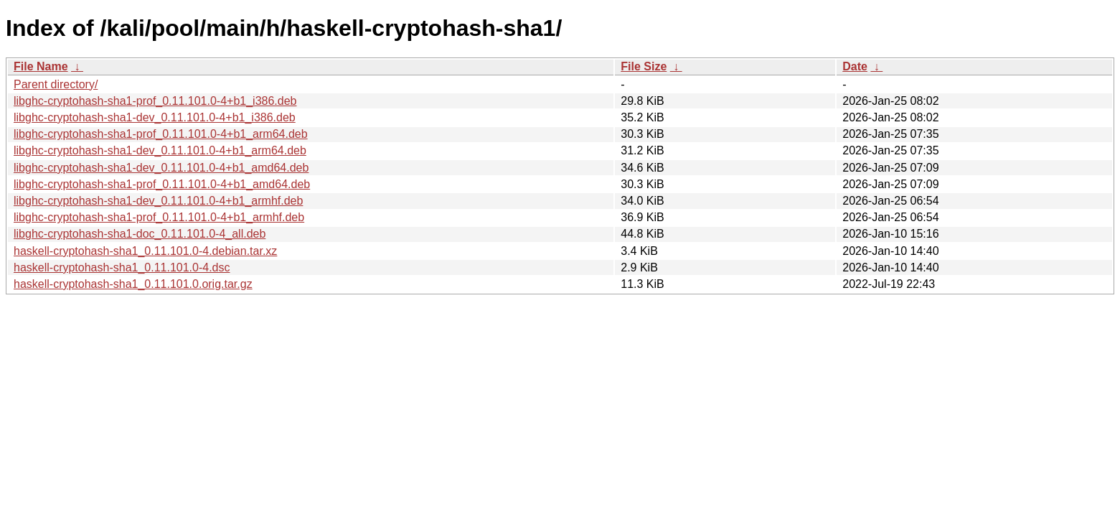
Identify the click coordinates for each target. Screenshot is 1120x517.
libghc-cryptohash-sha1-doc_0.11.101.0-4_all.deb (139, 234)
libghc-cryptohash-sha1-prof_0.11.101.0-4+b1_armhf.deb (159, 217)
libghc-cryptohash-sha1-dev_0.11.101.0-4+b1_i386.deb (155, 117)
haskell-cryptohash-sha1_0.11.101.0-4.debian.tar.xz (145, 251)
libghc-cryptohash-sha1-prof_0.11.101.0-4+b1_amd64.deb (162, 184)
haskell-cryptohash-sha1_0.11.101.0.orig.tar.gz (133, 284)
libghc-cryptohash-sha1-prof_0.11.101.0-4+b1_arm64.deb (161, 134)
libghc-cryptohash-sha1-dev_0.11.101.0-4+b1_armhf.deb (158, 201)
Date (854, 66)
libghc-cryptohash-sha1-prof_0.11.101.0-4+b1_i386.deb (155, 101)
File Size (644, 66)
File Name (41, 66)
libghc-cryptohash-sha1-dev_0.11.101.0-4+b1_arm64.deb (160, 150)
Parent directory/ (56, 84)
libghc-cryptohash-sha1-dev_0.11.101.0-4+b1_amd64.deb (161, 168)
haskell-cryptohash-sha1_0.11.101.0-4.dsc (122, 267)
